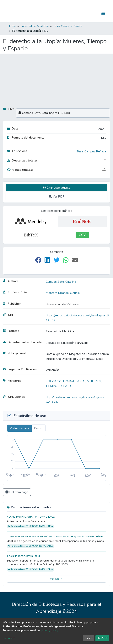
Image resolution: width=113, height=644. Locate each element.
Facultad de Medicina (34, 26)
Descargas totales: (23, 160)
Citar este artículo (56, 188)
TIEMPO (52, 386)
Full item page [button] (16, 492)
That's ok (102, 638)
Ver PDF (56, 196)
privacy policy (49, 630)
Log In (91, 13)
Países (38, 428)
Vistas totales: (20, 170)
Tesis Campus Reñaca (67, 26)
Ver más (56, 579)
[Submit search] (83, 13)
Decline (88, 638)
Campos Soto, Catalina (61, 282)
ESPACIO (66, 386)
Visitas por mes (19, 428)
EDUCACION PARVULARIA (65, 381)
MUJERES (94, 381)
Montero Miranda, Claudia (63, 293)
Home (12, 26)
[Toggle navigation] (103, 13)
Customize (9, 638)
